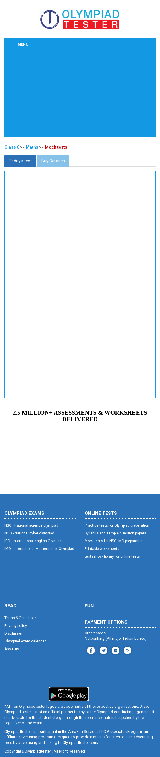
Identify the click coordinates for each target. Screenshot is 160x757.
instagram (102, 650)
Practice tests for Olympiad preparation (117, 525)
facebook (90, 650)
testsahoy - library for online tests (112, 556)
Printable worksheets (102, 549)
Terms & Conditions (20, 618)
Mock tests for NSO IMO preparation (114, 541)
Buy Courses (53, 160)
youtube (114, 650)
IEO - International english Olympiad (33, 541)
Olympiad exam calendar (25, 641)
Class (113, 44)
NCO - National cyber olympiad (29, 533)
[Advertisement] (80, 95)
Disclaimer (13, 633)
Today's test (20, 160)
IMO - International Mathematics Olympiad (39, 549)
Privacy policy (15, 626)
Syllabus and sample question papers (115, 533)
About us (11, 649)
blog (126, 650)
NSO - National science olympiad (31, 525)
